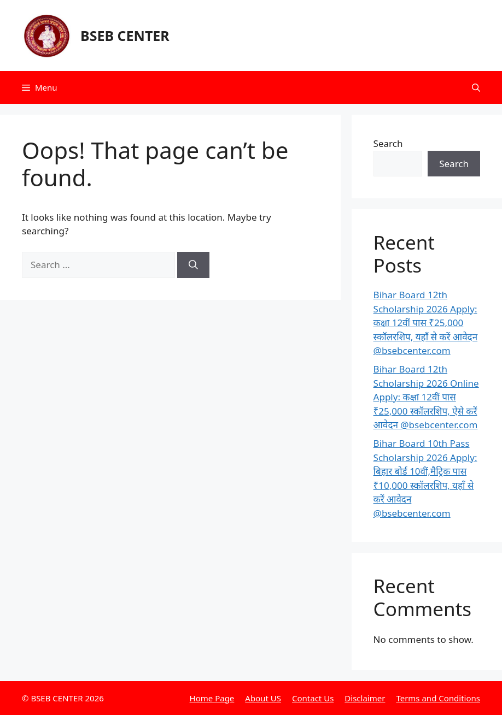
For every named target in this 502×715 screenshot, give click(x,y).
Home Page (212, 698)
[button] (476, 87)
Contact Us (313, 698)
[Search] (193, 265)
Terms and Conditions (438, 698)
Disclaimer (365, 698)
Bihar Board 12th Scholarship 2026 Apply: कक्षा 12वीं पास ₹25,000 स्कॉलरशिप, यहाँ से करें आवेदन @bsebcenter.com (425, 322)
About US (263, 698)
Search (388, 143)
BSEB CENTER (125, 35)
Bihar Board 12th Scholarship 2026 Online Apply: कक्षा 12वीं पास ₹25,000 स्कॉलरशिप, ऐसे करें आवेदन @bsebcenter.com (426, 397)
